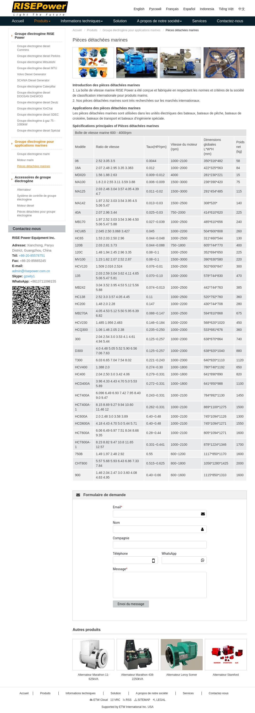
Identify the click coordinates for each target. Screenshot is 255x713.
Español (189, 9)
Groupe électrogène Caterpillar (36, 86)
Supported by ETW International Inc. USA (127, 707)
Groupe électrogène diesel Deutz (37, 102)
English (139, 9)
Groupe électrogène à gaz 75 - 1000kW (36, 122)
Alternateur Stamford (226, 674)
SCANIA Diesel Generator (33, 80)
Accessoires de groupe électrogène (33, 179)
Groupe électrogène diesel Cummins (33, 48)
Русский (155, 9)
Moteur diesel (25, 205)
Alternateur (24, 189)
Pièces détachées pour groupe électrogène (36, 213)
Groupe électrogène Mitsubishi (36, 62)
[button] (42, 21)
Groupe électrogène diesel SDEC (38, 114)
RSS (127, 700)
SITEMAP (142, 700)
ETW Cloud (99, 700)
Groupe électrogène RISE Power (34, 35)
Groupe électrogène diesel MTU (37, 68)
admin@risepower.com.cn (31, 271)
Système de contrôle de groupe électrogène (36, 197)
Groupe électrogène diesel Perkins (38, 56)
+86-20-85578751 (32, 255)
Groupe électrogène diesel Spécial (38, 130)
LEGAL (159, 700)
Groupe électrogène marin (33, 154)
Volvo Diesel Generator (31, 74)
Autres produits (86, 630)
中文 (241, 9)
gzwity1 (29, 276)
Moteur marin (25, 160)
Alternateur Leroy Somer (181, 674)
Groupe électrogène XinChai (35, 108)
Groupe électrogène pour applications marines (131, 30)
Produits (92, 30)
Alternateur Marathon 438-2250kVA (137, 677)
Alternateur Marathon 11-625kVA (93, 677)
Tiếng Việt (226, 9)
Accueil (77, 30)
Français (172, 9)
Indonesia (207, 9)
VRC (115, 700)
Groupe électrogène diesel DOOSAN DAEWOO (33, 94)
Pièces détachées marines (33, 166)
